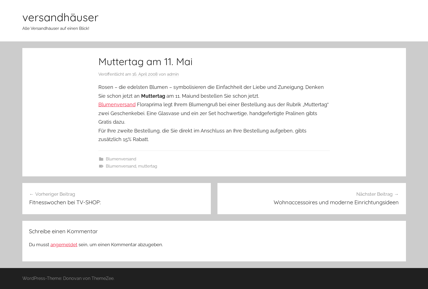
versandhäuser (60, 17)
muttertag (147, 166)
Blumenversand (117, 104)
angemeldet (63, 244)
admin (173, 74)
